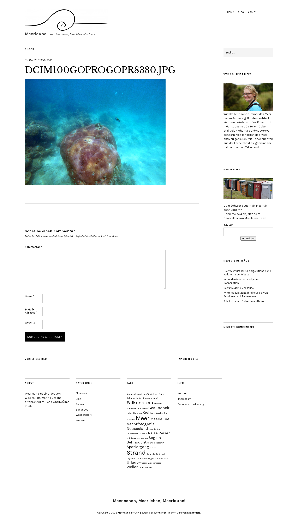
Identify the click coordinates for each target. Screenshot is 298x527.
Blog (241, 12)
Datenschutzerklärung (191, 404)
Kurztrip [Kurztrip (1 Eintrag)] (131, 419)
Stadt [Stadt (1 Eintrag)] (153, 447)
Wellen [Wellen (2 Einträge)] (133, 467)
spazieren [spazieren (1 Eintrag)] (159, 442)
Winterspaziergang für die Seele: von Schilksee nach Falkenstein (245, 294)
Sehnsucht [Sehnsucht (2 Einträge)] (137, 442)
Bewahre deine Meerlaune (238, 288)
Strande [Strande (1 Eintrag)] (151, 454)
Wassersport (83, 414)
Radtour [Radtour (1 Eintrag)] (143, 433)
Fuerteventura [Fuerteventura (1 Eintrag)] (134, 408)
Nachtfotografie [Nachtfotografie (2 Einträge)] (141, 424)
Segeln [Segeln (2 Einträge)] (155, 437)
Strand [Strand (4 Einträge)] (136, 452)
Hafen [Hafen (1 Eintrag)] (129, 413)
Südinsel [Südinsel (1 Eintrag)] (160, 454)
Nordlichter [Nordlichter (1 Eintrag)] (154, 429)
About (252, 12)
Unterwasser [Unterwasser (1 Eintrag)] (161, 458)
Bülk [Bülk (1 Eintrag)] (161, 394)
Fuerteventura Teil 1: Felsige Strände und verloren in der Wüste (247, 272)
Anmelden (248, 238)
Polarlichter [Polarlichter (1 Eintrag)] (132, 433)
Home (230, 12)
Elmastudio (193, 512)
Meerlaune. (124, 512)
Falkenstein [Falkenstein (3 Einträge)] (140, 403)
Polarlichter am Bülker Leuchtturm (243, 301)
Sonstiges (82, 409)
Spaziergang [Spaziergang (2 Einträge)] (138, 447)
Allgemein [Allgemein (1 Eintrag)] (138, 394)
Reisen (80, 404)
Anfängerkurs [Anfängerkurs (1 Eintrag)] (151, 394)
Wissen (80, 420)
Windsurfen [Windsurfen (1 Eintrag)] (145, 467)
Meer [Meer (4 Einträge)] (142, 418)
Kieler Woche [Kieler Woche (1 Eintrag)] (156, 413)
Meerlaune (35, 33)
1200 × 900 (45, 60)
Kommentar (33, 246)
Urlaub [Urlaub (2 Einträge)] (133, 462)
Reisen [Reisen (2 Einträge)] (165, 433)
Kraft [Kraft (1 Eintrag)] (165, 413)
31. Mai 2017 (32, 60)
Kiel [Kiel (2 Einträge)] (146, 412)
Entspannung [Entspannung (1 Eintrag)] (150, 398)
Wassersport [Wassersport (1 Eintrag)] (154, 463)
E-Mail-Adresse (31, 311)
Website (30, 322)
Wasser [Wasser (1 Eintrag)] (143, 463)
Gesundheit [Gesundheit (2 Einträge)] (158, 408)
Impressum (184, 398)
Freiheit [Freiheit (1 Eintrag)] (158, 403)
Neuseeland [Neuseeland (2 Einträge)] (137, 428)
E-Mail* (228, 225)
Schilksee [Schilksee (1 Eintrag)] (131, 438)
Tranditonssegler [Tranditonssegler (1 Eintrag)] (145, 458)
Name (29, 296)
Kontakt (182, 393)
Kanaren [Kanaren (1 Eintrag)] (137, 413)
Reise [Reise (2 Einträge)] (153, 433)
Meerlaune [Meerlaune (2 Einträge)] (159, 419)
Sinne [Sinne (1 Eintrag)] (150, 442)
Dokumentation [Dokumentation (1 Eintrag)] (134, 398)
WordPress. (160, 512)
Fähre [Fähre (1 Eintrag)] (145, 408)
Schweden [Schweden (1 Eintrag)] (142, 438)
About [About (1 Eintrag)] (130, 394)
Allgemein (82, 393)
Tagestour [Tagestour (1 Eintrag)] (131, 458)
